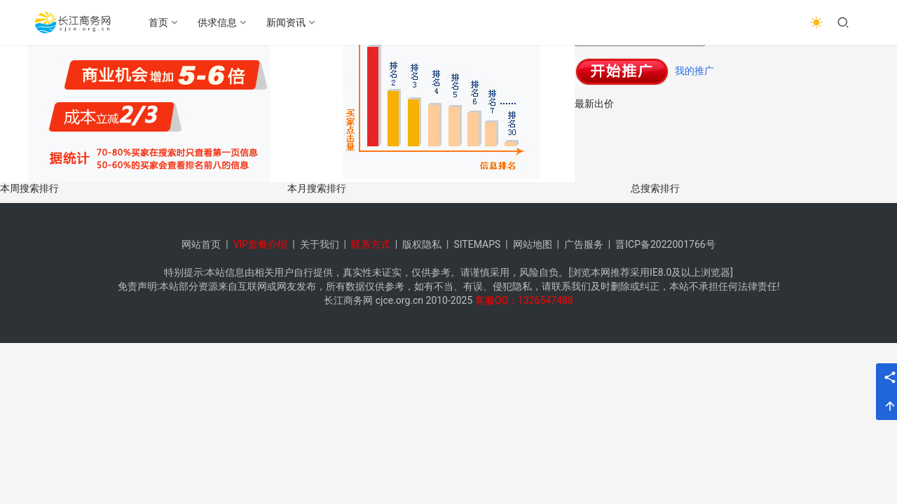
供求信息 (217, 22)
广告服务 (583, 244)
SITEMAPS (476, 244)
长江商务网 (348, 300)
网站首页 (201, 244)
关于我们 (319, 244)
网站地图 (532, 244)
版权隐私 (421, 244)
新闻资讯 (286, 22)
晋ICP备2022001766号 (665, 244)
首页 (158, 22)
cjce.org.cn (399, 300)
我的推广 (694, 70)
